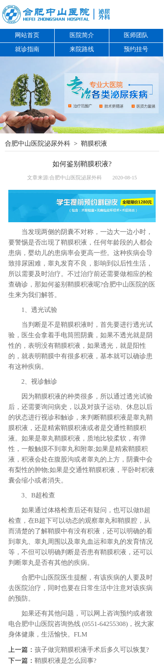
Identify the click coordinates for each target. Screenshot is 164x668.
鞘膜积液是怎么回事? (66, 660)
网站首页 (27, 35)
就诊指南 (27, 49)
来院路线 (82, 49)
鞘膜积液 (94, 143)
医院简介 (82, 35)
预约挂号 (136, 49)
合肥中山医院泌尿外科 (37, 143)
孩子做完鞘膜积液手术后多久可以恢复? (92, 649)
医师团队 (136, 35)
